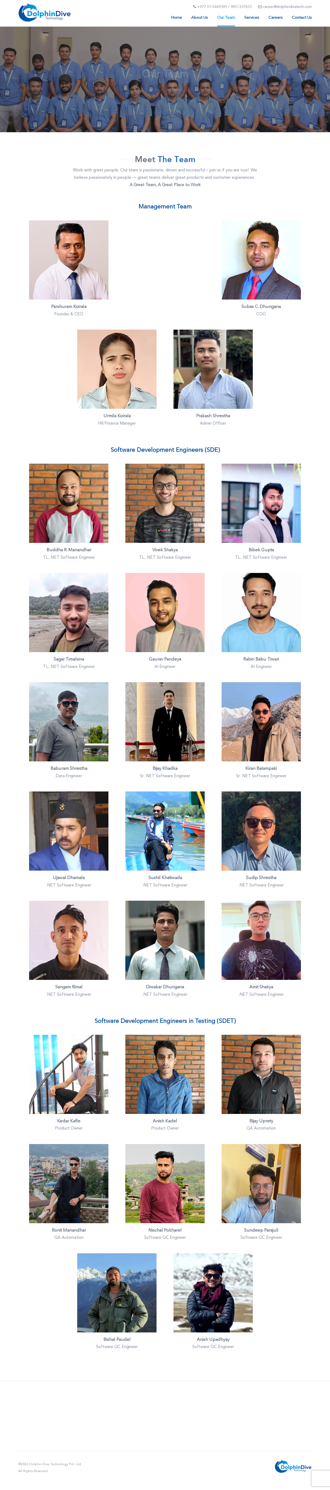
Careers (275, 18)
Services (251, 18)
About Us (199, 18)
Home (176, 18)
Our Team (226, 18)
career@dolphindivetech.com (285, 7)
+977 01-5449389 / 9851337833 (222, 7)
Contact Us (302, 18)
